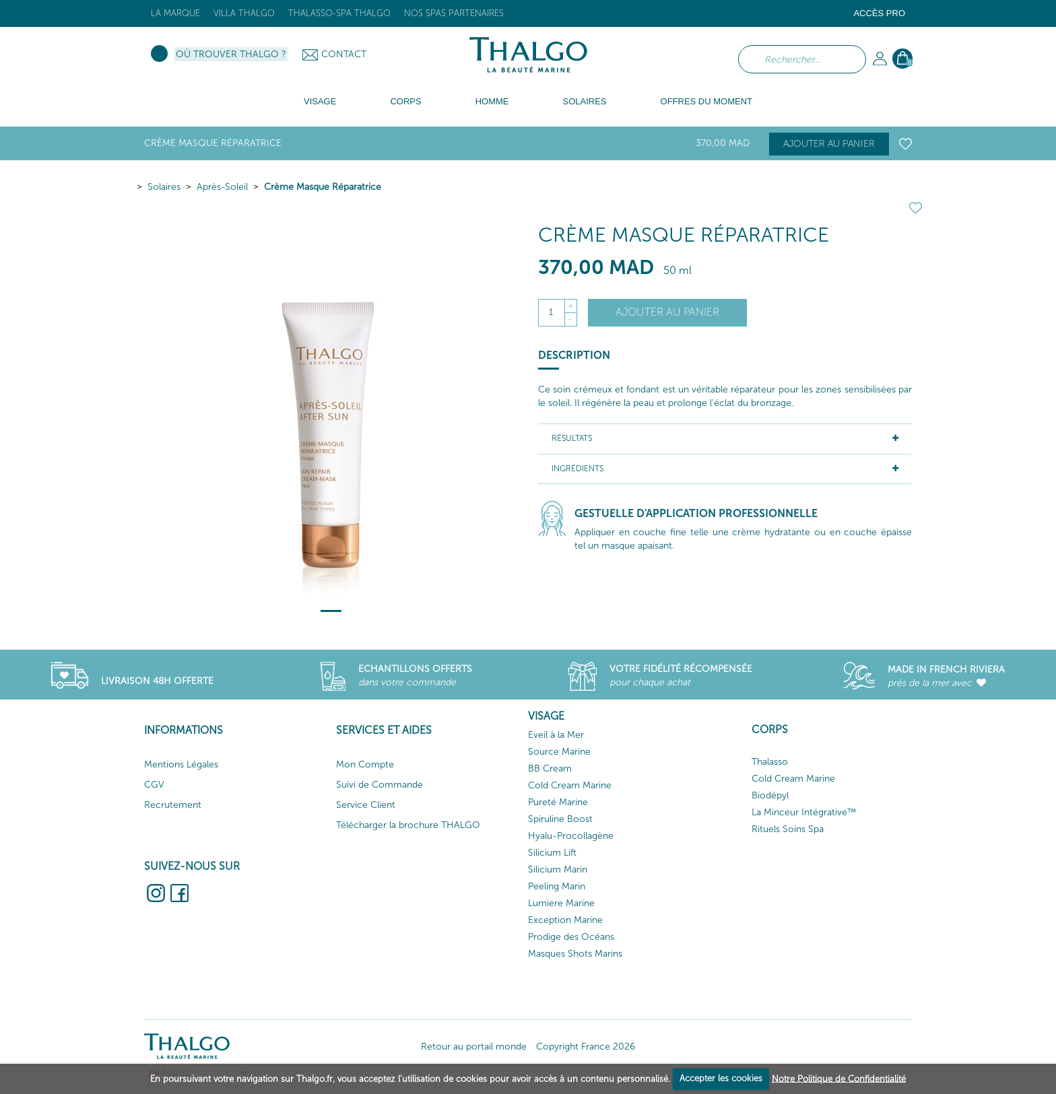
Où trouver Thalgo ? (231, 54)
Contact (343, 54)
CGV (154, 784)
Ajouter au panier (829, 143)
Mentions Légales (181, 764)
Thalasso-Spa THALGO (339, 13)
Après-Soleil (222, 187)
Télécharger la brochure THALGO (408, 825)
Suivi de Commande (379, 784)
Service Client (365, 805)
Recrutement (172, 805)
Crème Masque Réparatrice (322, 187)
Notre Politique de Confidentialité (839, 1078)
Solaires (163, 187)
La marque (175, 13)
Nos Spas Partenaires (454, 13)
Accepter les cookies (721, 1078)
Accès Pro (879, 13)
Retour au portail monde (474, 1046)
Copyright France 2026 (585, 1046)
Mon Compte (365, 764)
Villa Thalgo (244, 13)
